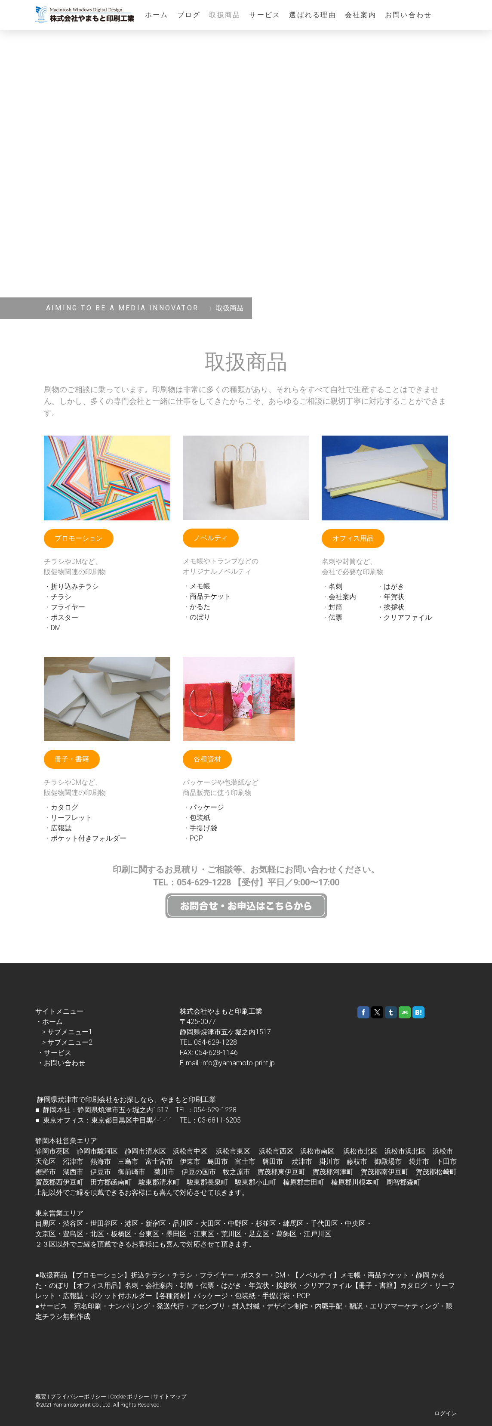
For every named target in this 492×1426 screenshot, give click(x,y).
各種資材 (207, 759)
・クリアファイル (404, 617)
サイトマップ (170, 1396)
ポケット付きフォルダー (88, 838)
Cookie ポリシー (129, 1396)
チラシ (61, 597)
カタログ (64, 807)
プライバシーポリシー (78, 1396)
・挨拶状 (390, 607)
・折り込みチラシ (71, 586)
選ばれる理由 (312, 15)
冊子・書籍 (72, 759)
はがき (394, 586)
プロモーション (79, 538)
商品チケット (210, 596)
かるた (200, 607)
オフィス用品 (353, 538)
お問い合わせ (408, 15)
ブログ (189, 15)
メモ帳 (200, 586)
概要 (40, 1396)
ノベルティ (211, 538)
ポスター (64, 617)
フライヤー (68, 607)
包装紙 (200, 818)
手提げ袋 (203, 828)
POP (196, 838)
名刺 (335, 586)
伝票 (335, 617)
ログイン (445, 1413)
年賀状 (394, 597)
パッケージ (207, 807)
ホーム (157, 15)
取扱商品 (224, 15)
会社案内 (360, 15)
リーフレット (71, 818)
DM (56, 628)
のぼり (200, 617)
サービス (264, 15)
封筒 (335, 607)
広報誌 (61, 828)
